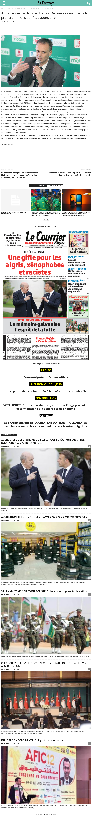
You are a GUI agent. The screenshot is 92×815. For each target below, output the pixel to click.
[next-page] (47, 219)
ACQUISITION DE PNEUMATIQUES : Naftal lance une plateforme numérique (44, 517)
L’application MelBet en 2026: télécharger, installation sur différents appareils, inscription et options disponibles (76, 213)
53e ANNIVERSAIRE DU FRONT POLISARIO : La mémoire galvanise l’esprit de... (45, 591)
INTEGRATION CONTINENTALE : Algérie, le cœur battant (33, 740)
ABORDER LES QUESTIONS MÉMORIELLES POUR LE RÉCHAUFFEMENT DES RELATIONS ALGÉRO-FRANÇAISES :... (43, 441)
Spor (8, 8)
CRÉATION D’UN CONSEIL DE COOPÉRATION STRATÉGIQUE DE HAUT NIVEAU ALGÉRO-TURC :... (44, 664)
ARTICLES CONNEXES (38, 186)
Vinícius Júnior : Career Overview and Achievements (13, 213)
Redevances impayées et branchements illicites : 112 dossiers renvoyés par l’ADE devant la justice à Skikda (19, 175)
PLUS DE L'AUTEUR (55, 186)
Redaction (5, 446)
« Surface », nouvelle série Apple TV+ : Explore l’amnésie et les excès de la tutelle (70, 173)
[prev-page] (44, 219)
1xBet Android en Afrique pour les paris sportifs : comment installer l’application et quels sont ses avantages (45, 213)
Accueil (3, 8)
